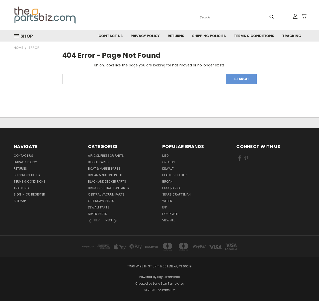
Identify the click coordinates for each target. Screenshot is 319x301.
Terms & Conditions (254, 35)
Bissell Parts (98, 162)
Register (38, 194)
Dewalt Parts (98, 207)
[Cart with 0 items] (304, 16)
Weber (167, 201)
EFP (164, 207)
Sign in (19, 194)
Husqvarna (171, 188)
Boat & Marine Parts (104, 168)
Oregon (168, 162)
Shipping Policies (209, 35)
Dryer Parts (97, 214)
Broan (167, 181)
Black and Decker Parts (107, 181)
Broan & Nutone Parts (105, 175)
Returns (176, 35)
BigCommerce (168, 277)
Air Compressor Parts (106, 155)
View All (168, 220)
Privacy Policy (145, 35)
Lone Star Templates (168, 283)
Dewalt (168, 168)
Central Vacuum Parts (106, 194)
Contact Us (110, 35)
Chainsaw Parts (101, 201)
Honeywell (170, 214)
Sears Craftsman (176, 194)
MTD (165, 155)
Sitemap (20, 201)
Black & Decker (174, 175)
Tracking (291, 35)
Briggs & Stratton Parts (108, 188)
